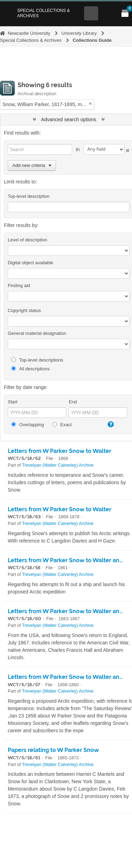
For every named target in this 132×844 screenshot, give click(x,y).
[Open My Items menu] (125, 13)
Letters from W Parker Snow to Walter (59, 451)
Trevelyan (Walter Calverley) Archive (57, 465)
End (73, 401)
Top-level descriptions (37, 360)
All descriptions (30, 368)
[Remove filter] (90, 103)
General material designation (37, 333)
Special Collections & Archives (43, 13)
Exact (62, 424)
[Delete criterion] (127, 149)
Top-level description (29, 196)
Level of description (27, 239)
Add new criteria (31, 165)
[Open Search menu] (91, 13)
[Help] (110, 424)
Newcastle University (29, 33)
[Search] (40, 149)
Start (12, 401)
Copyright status (24, 310)
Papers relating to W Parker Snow (53, 750)
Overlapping (27, 424)
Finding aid (19, 285)
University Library (78, 33)
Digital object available (30, 262)
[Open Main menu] (108, 13)
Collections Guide (92, 40)
